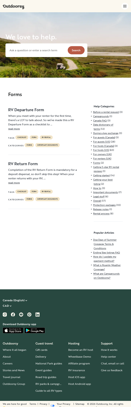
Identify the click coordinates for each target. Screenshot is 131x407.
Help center (108, 357)
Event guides (43, 370)
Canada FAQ (100, 120)
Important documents (47, 145)
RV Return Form (23, 164)
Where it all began (14, 350)
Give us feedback (111, 370)
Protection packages (104, 205)
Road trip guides (45, 377)
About (7, 357)
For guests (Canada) (104, 137)
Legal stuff (99, 196)
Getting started (101, 175)
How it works (109, 350)
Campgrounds (101, 116)
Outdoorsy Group (14, 384)
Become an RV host (80, 350)
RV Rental (46, 137)
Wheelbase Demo (79, 357)
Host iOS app (76, 377)
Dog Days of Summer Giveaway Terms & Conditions (105, 244)
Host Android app (79, 384)
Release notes (101, 209)
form (34, 137)
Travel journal (11, 377)
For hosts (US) (101, 150)
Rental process (101, 213)
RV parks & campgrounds (51, 384)
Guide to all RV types (48, 391)
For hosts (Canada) (103, 146)
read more (14, 128)
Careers (7, 363)
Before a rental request (106, 112)
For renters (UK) (102, 158)
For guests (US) (101, 141)
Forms (29, 145)
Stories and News (14, 370)
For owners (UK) (102, 154)
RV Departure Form (26, 110)
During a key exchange (105, 133)
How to (97, 188)
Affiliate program (79, 363)
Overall (97, 200)
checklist (21, 137)
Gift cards (41, 350)
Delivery (40, 357)
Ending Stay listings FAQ (106, 252)
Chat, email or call (112, 363)
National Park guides (48, 363)
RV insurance (76, 370)
